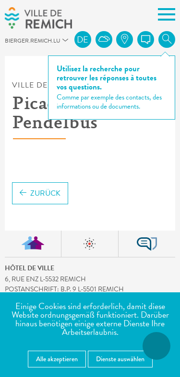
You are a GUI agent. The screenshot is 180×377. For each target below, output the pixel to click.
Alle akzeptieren (57, 359)
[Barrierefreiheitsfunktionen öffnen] (156, 346)
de (82, 39)
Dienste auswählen (120, 359)
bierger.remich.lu (9, 43)
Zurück (40, 193)
